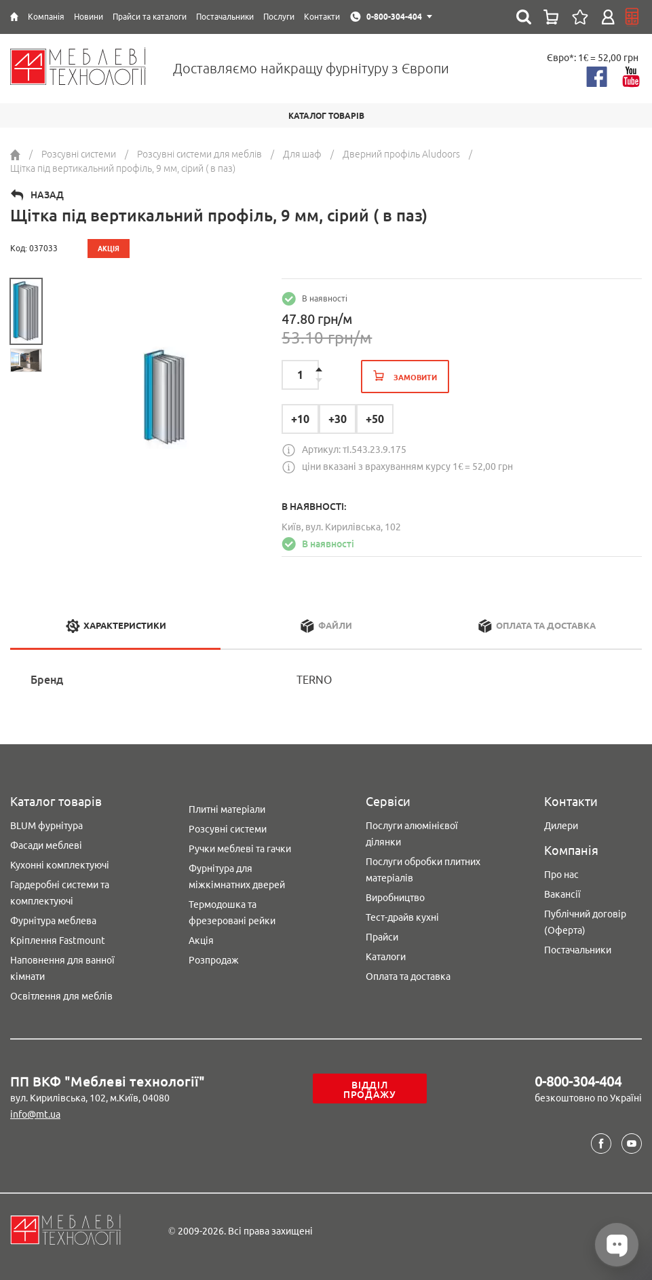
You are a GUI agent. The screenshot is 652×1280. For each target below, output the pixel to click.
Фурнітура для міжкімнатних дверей (237, 876)
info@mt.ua (35, 1114)
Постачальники (577, 950)
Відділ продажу (369, 1090)
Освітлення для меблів (61, 996)
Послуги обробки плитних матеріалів (423, 869)
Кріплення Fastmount (57, 940)
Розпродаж (214, 960)
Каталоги (386, 956)
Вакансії (562, 894)
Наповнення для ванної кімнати (62, 968)
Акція (201, 940)
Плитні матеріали (227, 809)
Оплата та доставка (408, 976)
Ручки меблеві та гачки (240, 848)
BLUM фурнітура (46, 825)
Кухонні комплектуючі (59, 865)
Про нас (561, 874)
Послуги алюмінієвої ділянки (412, 833)
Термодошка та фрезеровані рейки (232, 912)
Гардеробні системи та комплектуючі (59, 893)
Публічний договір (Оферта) (585, 922)
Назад (47, 195)
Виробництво (395, 897)
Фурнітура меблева (53, 920)
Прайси (382, 937)
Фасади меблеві (46, 845)
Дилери (561, 825)
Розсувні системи (228, 829)
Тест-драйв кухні (402, 917)
